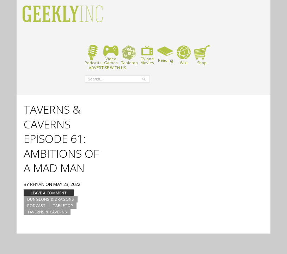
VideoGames (110, 55)
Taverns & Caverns (47, 211)
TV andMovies (147, 55)
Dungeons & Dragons (50, 199)
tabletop (63, 205)
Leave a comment (49, 192)
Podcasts (93, 55)
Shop (202, 55)
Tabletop (129, 55)
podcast (36, 205)
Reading (165, 53)
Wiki (184, 55)
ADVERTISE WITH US (107, 67)
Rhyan (37, 184)
